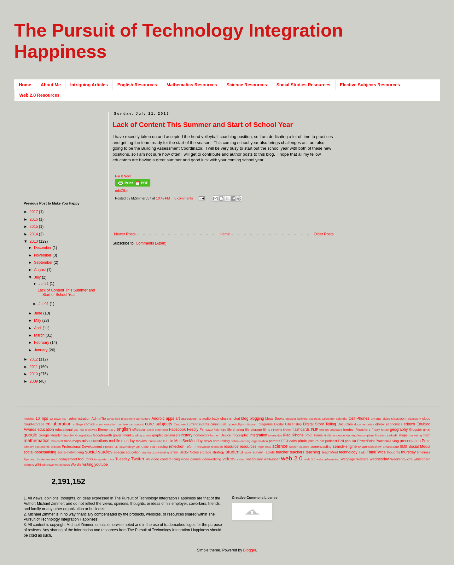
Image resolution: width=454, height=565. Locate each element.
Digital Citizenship (287, 424)
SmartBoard (390, 446)
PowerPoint (366, 441)
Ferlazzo (206, 429)
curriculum (218, 424)
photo (302, 441)
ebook (379, 424)
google (30, 434)
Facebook (177, 429)
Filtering (276, 429)
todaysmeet (68, 459)
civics (386, 418)
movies (141, 441)
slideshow (374, 446)
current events (198, 424)
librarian (380, 435)
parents (274, 441)
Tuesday (122, 459)
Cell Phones (359, 418)
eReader (138, 429)
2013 (34, 241)
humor (214, 435)
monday (128, 441)
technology (348, 452)
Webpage (347, 459)
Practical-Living (387, 441)
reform (190, 446)
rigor (261, 446)
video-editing (211, 459)
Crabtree (180, 424)
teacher (282, 452)
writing (87, 464)
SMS (403, 446)
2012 (34, 359)
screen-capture (299, 446)
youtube (101, 464)
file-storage (253, 429)
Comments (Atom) (151, 243)
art (178, 418)
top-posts (100, 459)
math (426, 435)
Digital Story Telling (319, 424)
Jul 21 (43, 283)
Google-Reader (50, 435)
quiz (152, 446)
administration (79, 418)
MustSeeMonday (188, 441)
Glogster (415, 429)
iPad (286, 435)
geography (399, 429)
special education (127, 452)
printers (56, 446)
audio (206, 418)
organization (259, 441)
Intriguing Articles (89, 84)
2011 (34, 367)
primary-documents (36, 446)
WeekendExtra (401, 459)
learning (351, 435)
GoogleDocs (83, 435)
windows (48, 464)
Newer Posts (125, 234)
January (41, 350)
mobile (114, 441)
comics (89, 424)
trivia (111, 459)
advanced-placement (121, 418)
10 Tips (42, 418)
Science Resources (246, 84)
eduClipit (121, 191)
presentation (410, 441)
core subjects (158, 423)
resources (248, 446)
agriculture (143, 418)
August (40, 270)
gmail (426, 429)
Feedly (192, 429)
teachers (297, 452)
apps (170, 418)
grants (147, 435)
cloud (426, 418)
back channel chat (226, 418)
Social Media (419, 446)
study (248, 452)
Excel (150, 429)
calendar (341, 418)
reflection (176, 446)
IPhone (298, 435)
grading (137, 435)
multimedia (155, 441)
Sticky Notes (189, 452)
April (38, 328)
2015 (34, 226)
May (38, 320)
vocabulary (254, 459)
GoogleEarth (102, 435)
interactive (275, 435)
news (208, 441)
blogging (257, 418)
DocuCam (345, 424)
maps (403, 435)
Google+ (68, 435)
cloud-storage (34, 424)
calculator (328, 418)
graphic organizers (166, 435)
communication (106, 424)
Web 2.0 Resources (39, 95)
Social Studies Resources (303, 84)
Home (25, 84)
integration (258, 435)
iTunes (317, 435)
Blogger (249, 550)
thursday (408, 452)
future (385, 429)
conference (125, 424)
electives (91, 429)
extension (161, 429)
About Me (51, 84)
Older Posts (324, 234)
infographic (240, 435)
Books (279, 418)
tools (89, 459)
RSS (268, 446)
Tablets (269, 452)
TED (362, 452)
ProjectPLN (111, 446)
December (43, 247)
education (46, 429)
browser (290, 418)
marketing (415, 435)
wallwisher (272, 459)
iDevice (225, 435)
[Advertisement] (227, 221)
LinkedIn (392, 435)
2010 (34, 374)
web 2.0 (291, 458)
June (38, 313)
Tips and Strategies (37, 459)
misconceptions (95, 441)
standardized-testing (155, 452)
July (38, 277)
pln (322, 441)
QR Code (142, 446)
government (122, 435)
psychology (127, 446)
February (42, 342)
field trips (220, 429)
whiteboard (422, 459)
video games (191, 459)
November (43, 255)
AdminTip (98, 418)
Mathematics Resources (191, 84)
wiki (38, 464)
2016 (34, 219)
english (123, 429)
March (40, 335)
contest (139, 424)
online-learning (241, 441)
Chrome (376, 418)
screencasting (321, 446)
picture (313, 441)
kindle (328, 435)
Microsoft (57, 441)
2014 (34, 234)
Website (362, 459)
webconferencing (328, 459)
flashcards (301, 429)
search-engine (345, 446)
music (168, 441)
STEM (174, 452)
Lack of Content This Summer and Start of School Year (203, 125)
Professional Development (82, 446)
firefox (287, 429)
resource (231, 446)
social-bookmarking (40, 452)
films (266, 429)
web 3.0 (310, 459)
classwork (414, 418)
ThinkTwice (376, 452)
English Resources (137, 84)
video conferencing (165, 459)
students (234, 451)
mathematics (36, 440)
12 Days (55, 418)
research (217, 446)
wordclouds (62, 464)
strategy (218, 452)
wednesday (379, 459)
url (148, 459)
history (186, 435)
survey (258, 452)
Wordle (76, 464)
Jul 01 (43, 304)
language (338, 435)
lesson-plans (366, 435)
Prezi (426, 441)
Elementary (106, 429)
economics (394, 424)
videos (229, 458)
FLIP (314, 429)
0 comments (183, 198)
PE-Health (289, 441)
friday (376, 429)
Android (158, 418)
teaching (313, 452)
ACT (65, 418)
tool (81, 459)
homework (201, 435)
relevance (203, 446)
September (44, 262)
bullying (302, 418)
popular (350, 441)
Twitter (137, 458)
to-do (54, 459)
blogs (269, 418)
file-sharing (235, 429)
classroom (398, 418)
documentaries (364, 424)
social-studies (99, 451)
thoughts (393, 452)
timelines (424, 452)
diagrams (266, 424)
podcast (331, 441)
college (78, 424)
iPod (308, 435)
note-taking (221, 441)
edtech (409, 424)
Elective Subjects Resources (370, 84)
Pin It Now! (123, 176)
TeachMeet (329, 452)
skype (362, 446)
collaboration (59, 423)
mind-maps (72, 441)
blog (244, 418)
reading (162, 446)
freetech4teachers (356, 429)
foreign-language (330, 429)
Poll (341, 441)
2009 (34, 381)
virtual (241, 459)
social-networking (71, 452)
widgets (29, 464)
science (280, 446)
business (315, 418)
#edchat (29, 418)
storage (205, 452)
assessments (191, 418)
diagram (252, 424)
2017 (34, 212)
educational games (69, 429)
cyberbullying (236, 424)
